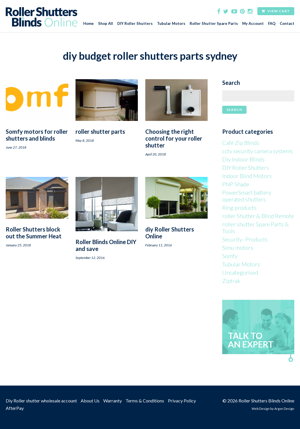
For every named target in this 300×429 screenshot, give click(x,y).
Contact (287, 23)
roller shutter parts (100, 131)
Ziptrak (231, 280)
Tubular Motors (171, 23)
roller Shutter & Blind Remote (258, 215)
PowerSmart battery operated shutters (246, 196)
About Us (90, 400)
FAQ (271, 23)
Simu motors (237, 247)
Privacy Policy (182, 400)
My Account (253, 23)
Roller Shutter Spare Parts (214, 23)
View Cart (276, 11)
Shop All (105, 23)
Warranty (112, 400)
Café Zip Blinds (240, 142)
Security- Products (245, 239)
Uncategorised (240, 272)
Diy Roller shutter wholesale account (41, 400)
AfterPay (15, 408)
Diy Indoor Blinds (243, 159)
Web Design (261, 408)
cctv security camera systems (257, 150)
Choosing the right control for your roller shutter (173, 138)
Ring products (239, 207)
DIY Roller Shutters (135, 23)
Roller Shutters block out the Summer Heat (33, 233)
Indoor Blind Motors (247, 175)
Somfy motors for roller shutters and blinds (37, 135)
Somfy (230, 255)
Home (88, 23)
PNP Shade (235, 184)
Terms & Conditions (145, 400)
